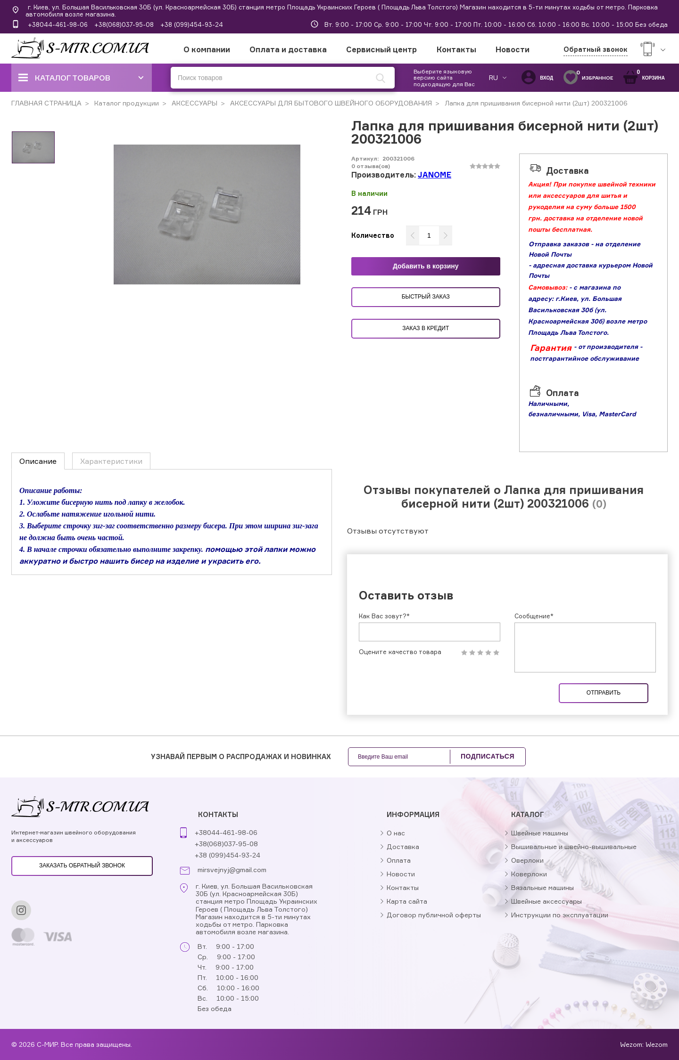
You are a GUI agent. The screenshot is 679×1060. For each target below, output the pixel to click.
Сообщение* (534, 616)
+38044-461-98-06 (58, 24)
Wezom (657, 1044)
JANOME (434, 174)
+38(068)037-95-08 (124, 24)
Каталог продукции (125, 103)
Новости (513, 49)
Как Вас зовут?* (384, 616)
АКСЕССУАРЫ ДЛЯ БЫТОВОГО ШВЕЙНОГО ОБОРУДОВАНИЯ (330, 103)
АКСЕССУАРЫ (193, 103)
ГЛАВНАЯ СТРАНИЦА (46, 103)
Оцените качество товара (400, 651)
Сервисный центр (381, 49)
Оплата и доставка (288, 49)
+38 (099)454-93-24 (191, 24)
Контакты (456, 49)
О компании (206, 49)
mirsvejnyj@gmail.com (232, 870)
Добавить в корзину (426, 266)
